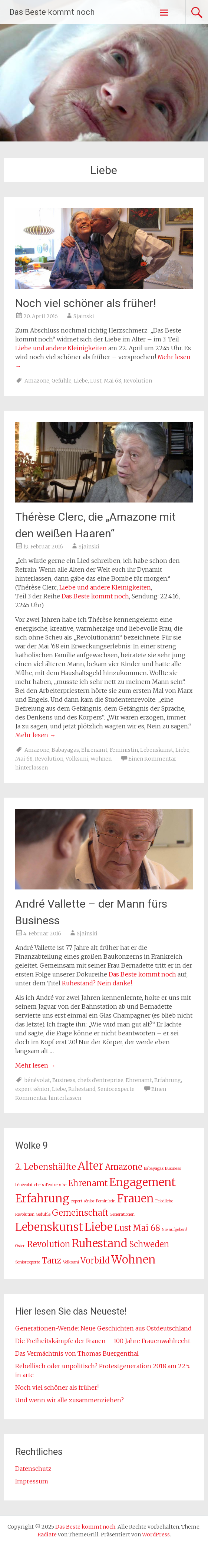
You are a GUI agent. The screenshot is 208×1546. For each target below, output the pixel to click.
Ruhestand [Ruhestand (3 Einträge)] (100, 1243)
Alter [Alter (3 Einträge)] (90, 1166)
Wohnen (101, 758)
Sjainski (83, 316)
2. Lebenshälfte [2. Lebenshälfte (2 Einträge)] (45, 1167)
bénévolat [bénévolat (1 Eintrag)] (24, 1184)
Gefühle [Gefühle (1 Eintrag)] (43, 1214)
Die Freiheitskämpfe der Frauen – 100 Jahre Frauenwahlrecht (102, 1341)
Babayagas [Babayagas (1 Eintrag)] (154, 1168)
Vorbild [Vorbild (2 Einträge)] (95, 1260)
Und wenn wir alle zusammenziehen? (69, 1400)
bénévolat (37, 1080)
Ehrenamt (94, 750)
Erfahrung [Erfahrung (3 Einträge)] (42, 1198)
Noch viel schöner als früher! (85, 303)
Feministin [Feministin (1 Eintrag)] (106, 1201)
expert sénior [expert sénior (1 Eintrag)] (83, 1201)
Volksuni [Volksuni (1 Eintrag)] (71, 1262)
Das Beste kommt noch (52, 12)
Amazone (36, 380)
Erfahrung (167, 1080)
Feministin (124, 750)
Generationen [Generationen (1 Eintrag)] (122, 1214)
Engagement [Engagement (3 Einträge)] (142, 1182)
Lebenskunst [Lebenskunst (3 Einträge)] (49, 1227)
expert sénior (32, 1089)
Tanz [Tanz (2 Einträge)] (52, 1260)
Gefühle (62, 380)
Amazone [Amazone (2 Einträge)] (123, 1167)
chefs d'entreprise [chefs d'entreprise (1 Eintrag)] (50, 1184)
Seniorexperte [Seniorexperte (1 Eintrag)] (27, 1262)
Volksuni (77, 758)
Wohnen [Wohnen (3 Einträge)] (133, 1259)
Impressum (31, 1481)
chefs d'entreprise (100, 1080)
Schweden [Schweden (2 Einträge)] (149, 1244)
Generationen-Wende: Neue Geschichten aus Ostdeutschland (103, 1328)
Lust (96, 380)
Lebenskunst (156, 750)
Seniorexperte (116, 1089)
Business (63, 1080)
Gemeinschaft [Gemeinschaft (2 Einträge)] (80, 1213)
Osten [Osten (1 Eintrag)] (20, 1245)
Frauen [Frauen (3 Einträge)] (135, 1198)
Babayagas (65, 750)
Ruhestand (81, 1089)
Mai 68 (112, 380)
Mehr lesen (35, 735)
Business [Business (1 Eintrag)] (173, 1168)
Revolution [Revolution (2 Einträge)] (48, 1244)
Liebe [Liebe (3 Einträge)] (99, 1227)
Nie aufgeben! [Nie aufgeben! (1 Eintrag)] (174, 1229)
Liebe (81, 380)
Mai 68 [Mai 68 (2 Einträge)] (146, 1228)
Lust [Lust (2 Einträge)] (122, 1228)
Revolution (137, 380)
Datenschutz (33, 1468)
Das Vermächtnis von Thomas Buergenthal (77, 1353)
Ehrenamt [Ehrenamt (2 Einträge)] (88, 1183)
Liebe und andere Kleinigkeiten (61, 348)
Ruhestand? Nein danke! (97, 983)
